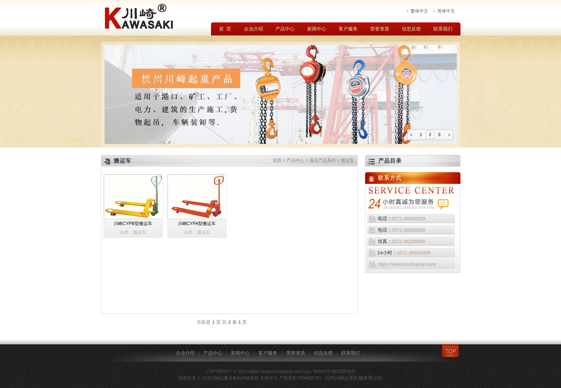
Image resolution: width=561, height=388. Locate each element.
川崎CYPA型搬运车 (197, 223)
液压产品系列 (322, 160)
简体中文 (446, 11)
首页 (277, 160)
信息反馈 (411, 29)
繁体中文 (419, 11)
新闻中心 (316, 29)
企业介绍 (253, 29)
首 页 (225, 29)
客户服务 (348, 29)
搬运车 (347, 160)
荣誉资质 (379, 29)
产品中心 (285, 29)
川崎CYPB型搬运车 (133, 223)
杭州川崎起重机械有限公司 (353, 378)
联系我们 (442, 29)
